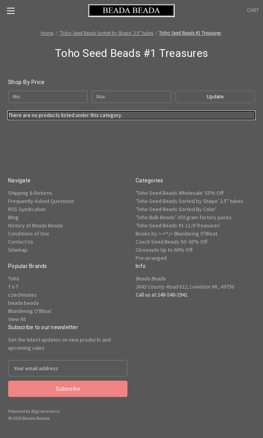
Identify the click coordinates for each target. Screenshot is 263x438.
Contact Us (20, 241)
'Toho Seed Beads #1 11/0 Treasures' (178, 225)
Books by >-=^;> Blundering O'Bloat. (177, 233)
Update (215, 97)
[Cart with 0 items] (252, 10)
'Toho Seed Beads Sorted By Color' (176, 209)
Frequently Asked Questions (41, 201)
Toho (13, 278)
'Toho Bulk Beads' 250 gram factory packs (184, 217)
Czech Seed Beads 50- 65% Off (171, 241)
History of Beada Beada (35, 225)
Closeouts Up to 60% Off (164, 249)
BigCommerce (45, 411)
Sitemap (18, 249)
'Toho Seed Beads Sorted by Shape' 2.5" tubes (189, 201)
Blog (13, 217)
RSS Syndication (27, 209)
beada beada (23, 302)
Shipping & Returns (30, 192)
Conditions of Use (28, 233)
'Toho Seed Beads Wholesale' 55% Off (179, 192)
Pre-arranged (151, 257)
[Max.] (131, 97)
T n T (13, 286)
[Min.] (48, 97)
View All (17, 319)
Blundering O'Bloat (29, 310)
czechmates (22, 294)
